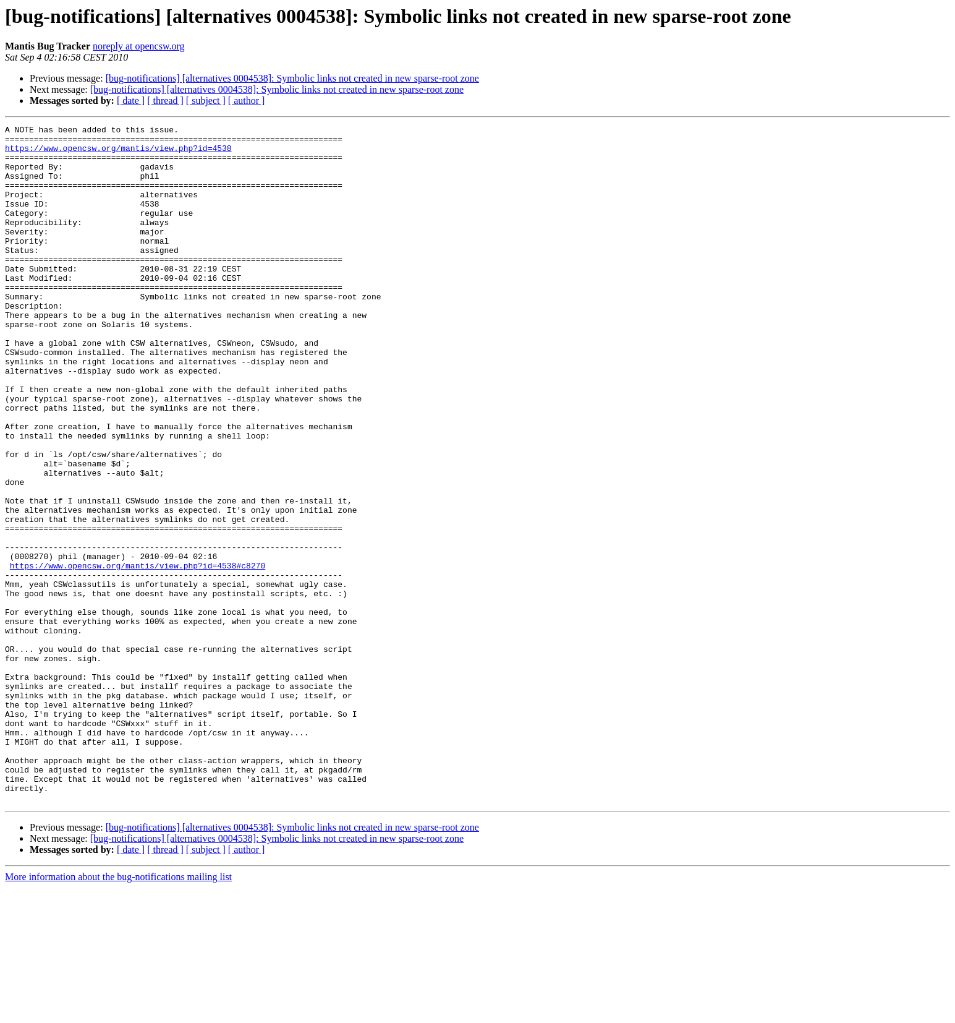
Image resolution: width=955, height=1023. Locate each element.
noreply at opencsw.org (138, 46)
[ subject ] (206, 100)
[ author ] (246, 100)
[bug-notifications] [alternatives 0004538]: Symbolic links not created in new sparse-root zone (292, 78)
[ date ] (131, 100)
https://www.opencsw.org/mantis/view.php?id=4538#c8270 (137, 654)
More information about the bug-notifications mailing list (118, 1012)
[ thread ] (165, 100)
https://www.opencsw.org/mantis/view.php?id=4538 (118, 153)
